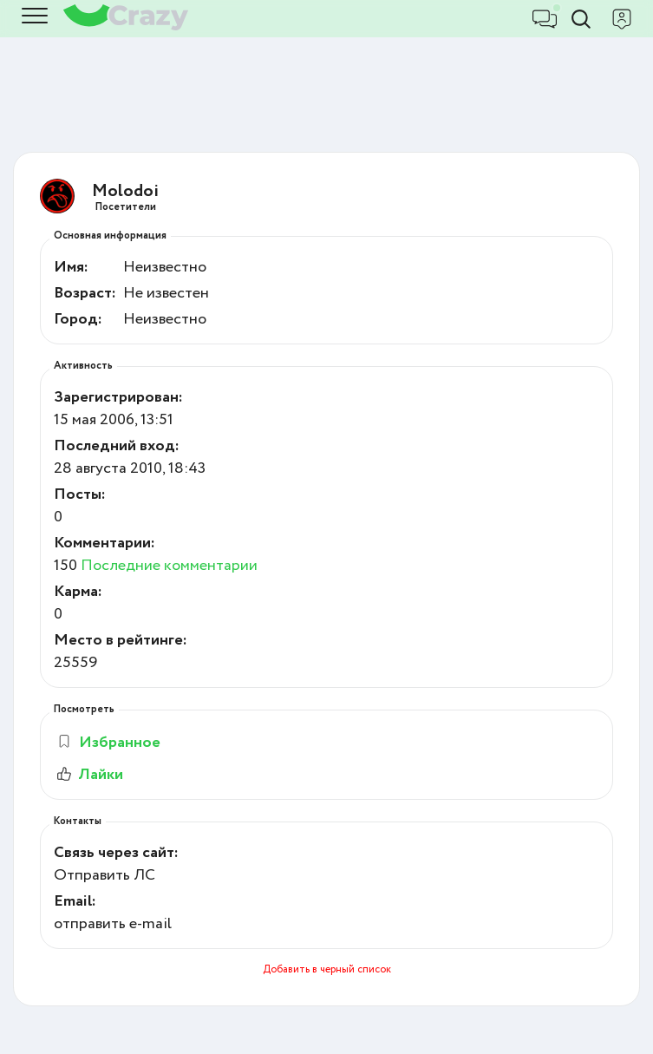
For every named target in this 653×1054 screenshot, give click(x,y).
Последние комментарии (169, 565)
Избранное (108, 742)
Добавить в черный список (327, 969)
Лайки (88, 774)
